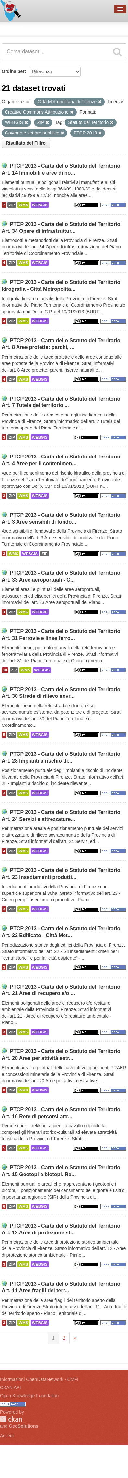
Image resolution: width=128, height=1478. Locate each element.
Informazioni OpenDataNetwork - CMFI (39, 1379)
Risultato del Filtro (26, 143)
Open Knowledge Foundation (29, 1395)
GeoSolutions (23, 1426)
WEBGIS (40, 205)
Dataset (11, 27)
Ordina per (13, 71)
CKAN (11, 1419)
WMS (23, 205)
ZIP (12, 205)
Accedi (7, 1435)
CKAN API (10, 1387)
